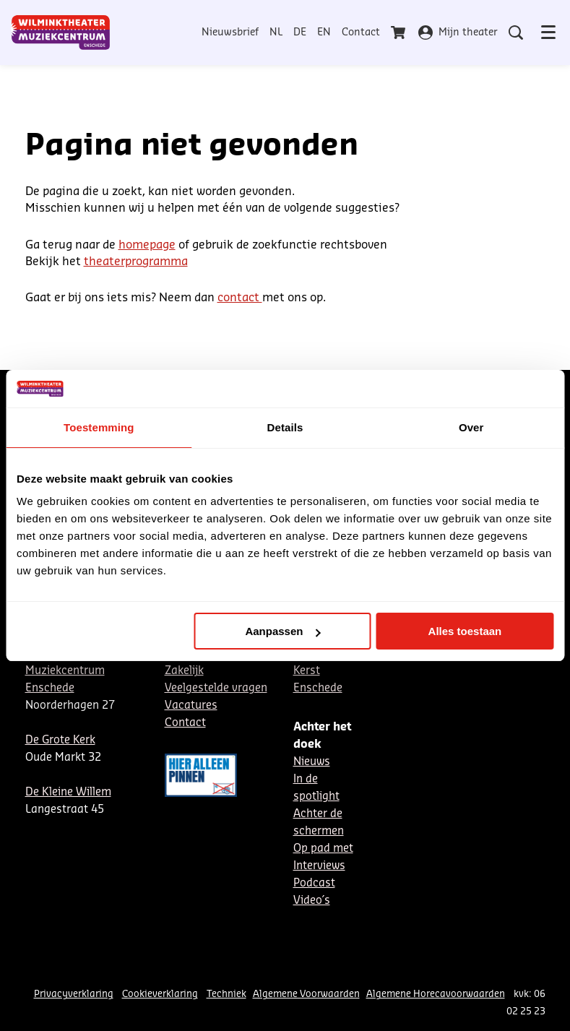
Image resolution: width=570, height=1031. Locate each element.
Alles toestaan (465, 631)
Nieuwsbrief (230, 32)
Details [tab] (285, 427)
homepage (147, 245)
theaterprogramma (136, 261)
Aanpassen (282, 631)
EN (324, 32)
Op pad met (323, 848)
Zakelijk (184, 670)
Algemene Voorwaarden (306, 993)
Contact (361, 32)
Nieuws (311, 761)
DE (299, 32)
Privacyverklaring (73, 993)
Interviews (319, 865)
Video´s (311, 900)
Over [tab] (471, 427)
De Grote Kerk (60, 740)
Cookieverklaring (160, 993)
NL (275, 32)
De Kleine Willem (68, 792)
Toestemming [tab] (99, 427)
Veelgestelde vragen (216, 688)
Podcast (314, 883)
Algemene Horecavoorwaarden (435, 993)
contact (239, 297)
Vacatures (191, 705)
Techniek (226, 993)
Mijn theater (458, 32)
